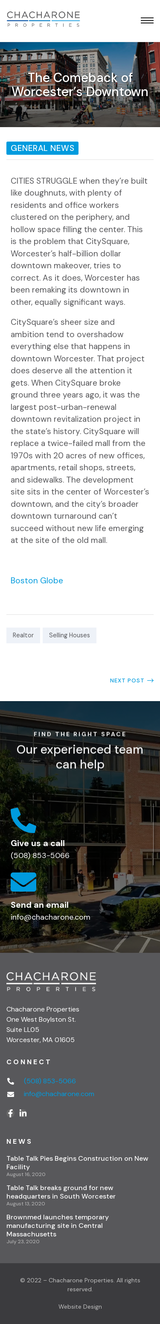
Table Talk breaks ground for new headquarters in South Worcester (61, 1192)
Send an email (40, 904)
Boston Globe (37, 580)
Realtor (23, 635)
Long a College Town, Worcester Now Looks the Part (120, 680)
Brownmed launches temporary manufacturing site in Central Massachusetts (57, 1226)
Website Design (80, 1306)
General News (42, 148)
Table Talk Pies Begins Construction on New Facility (77, 1162)
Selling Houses (69, 635)
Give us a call (38, 843)
